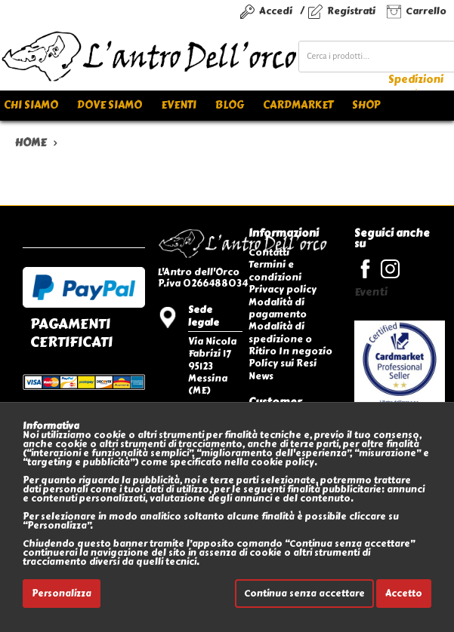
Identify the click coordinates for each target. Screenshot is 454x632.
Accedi (275, 11)
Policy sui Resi (283, 363)
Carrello (426, 11)
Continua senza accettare (304, 593)
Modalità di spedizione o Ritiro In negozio (290, 338)
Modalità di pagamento (278, 308)
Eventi (178, 105)
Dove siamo (109, 105)
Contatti (269, 252)
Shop (366, 105)
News (261, 376)
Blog (229, 105)
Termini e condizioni (275, 270)
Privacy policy (283, 289)
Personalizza (61, 593)
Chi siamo (31, 105)
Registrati (351, 11)
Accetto (403, 593)
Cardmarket (298, 105)
